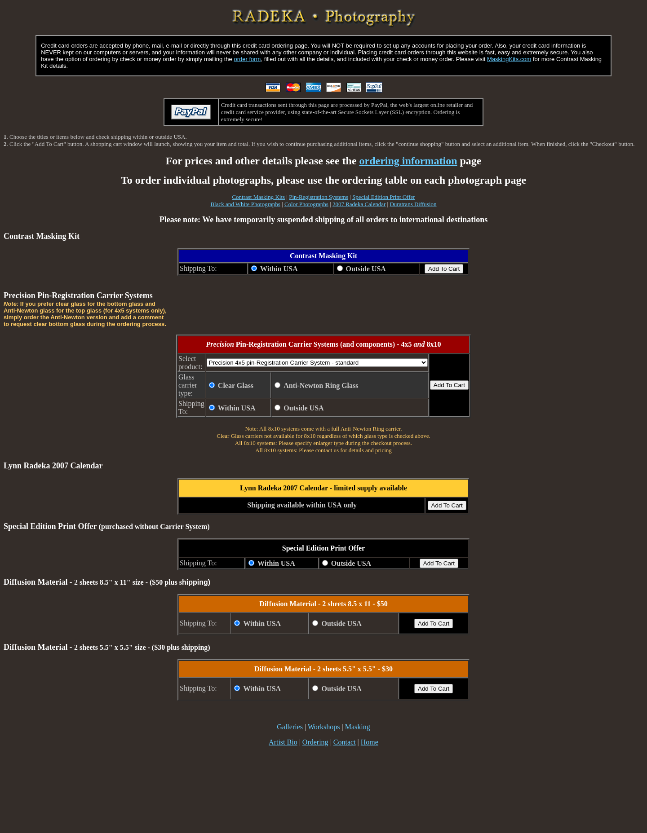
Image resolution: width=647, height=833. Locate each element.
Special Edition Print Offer (383, 197)
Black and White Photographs (245, 204)
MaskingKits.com (509, 59)
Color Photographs (306, 204)
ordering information (408, 161)
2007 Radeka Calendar (359, 204)
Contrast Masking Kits (258, 197)
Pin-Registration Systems (318, 197)
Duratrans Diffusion (413, 204)
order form (247, 59)
